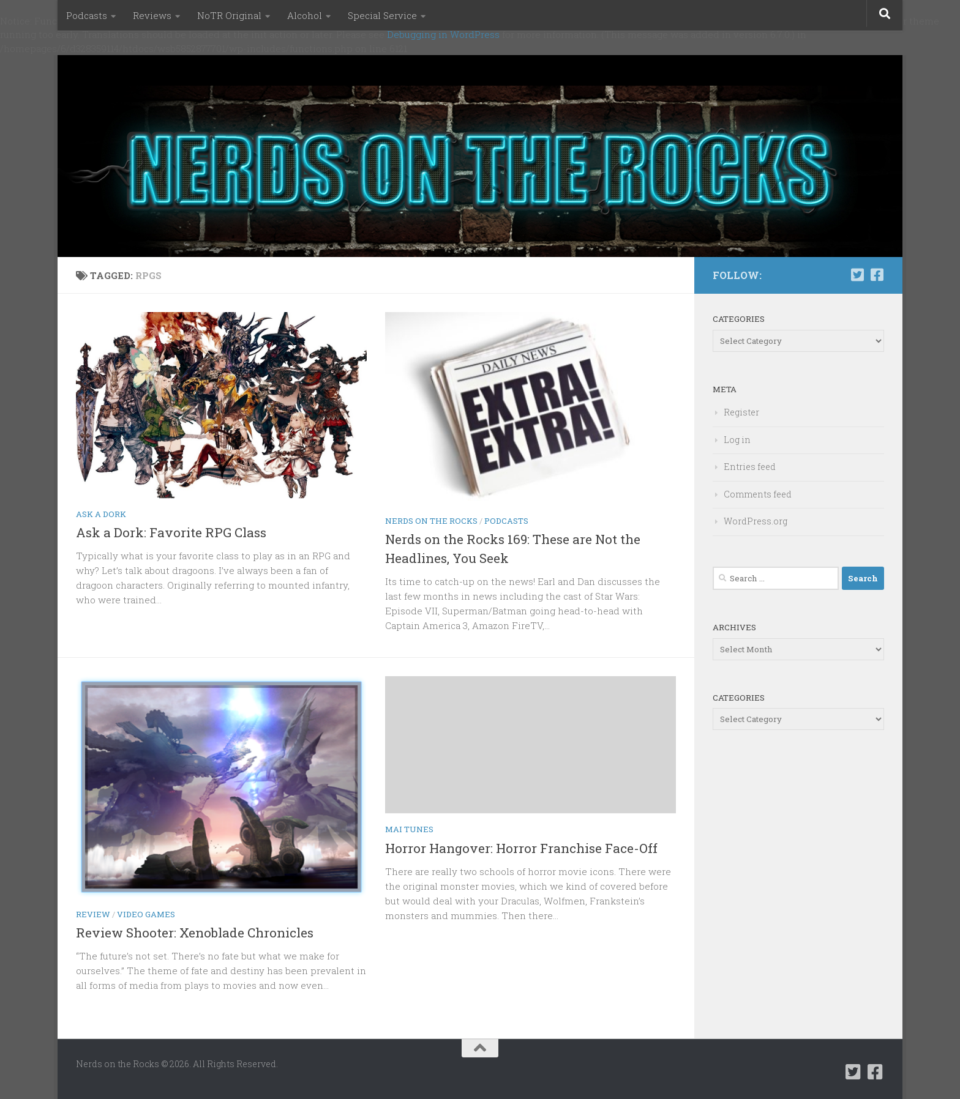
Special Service (382, 15)
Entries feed (750, 466)
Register (741, 412)
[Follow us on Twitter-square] (857, 274)
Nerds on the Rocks (431, 520)
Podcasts (86, 15)
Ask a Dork (101, 514)
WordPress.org (755, 521)
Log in (737, 439)
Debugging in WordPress (443, 34)
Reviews (152, 15)
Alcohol (304, 15)
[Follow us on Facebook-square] (876, 274)
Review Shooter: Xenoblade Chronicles (194, 932)
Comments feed (758, 494)
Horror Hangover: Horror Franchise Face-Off (521, 848)
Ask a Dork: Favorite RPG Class (171, 532)
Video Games (146, 914)
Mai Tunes (409, 829)
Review (93, 914)
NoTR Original (229, 15)
